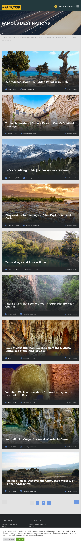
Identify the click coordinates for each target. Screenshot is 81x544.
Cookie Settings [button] (9, 539)
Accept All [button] (20, 539)
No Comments (72, 89)
